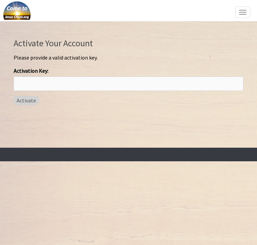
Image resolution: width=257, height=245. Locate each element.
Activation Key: (31, 70)
